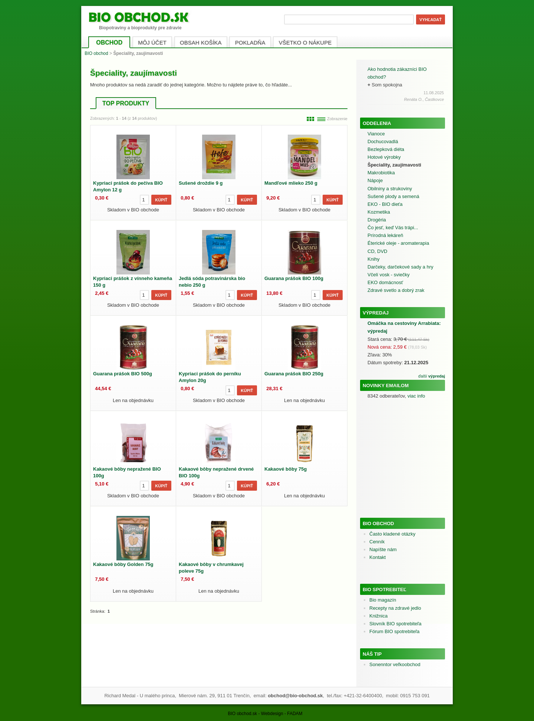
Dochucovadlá (382, 141)
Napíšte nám (383, 549)
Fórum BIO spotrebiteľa (394, 631)
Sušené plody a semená (393, 196)
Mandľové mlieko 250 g (290, 183)
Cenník (377, 541)
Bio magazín (382, 600)
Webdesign (272, 713)
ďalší (431, 376)
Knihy (373, 259)
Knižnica (378, 616)
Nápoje (375, 180)
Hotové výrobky (384, 157)
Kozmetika (378, 212)
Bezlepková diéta (385, 149)
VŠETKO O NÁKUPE (305, 42)
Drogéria (376, 220)
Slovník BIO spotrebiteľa (395, 623)
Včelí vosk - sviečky (388, 274)
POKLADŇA (250, 42)
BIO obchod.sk (242, 713)
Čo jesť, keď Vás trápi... (392, 227)
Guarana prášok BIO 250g (293, 373)
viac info (416, 396)
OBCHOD (109, 42)
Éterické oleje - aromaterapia (398, 243)
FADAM (294, 713)
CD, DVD (377, 251)
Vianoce (376, 133)
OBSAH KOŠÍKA (201, 42)
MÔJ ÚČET (152, 42)
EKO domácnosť (385, 282)
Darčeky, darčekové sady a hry (400, 267)
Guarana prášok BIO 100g (293, 278)
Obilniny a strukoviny (389, 188)
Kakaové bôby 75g (285, 469)
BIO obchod (96, 53)
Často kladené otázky (392, 534)
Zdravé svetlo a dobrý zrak (395, 290)
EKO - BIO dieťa (384, 204)
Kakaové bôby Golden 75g (123, 564)
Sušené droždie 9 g (200, 183)
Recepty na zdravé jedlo (395, 608)
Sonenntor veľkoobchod (395, 664)
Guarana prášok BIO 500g (122, 373)
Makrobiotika (381, 172)
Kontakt (377, 557)
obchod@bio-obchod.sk (295, 695)
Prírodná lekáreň (385, 235)
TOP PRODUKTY (125, 103)
